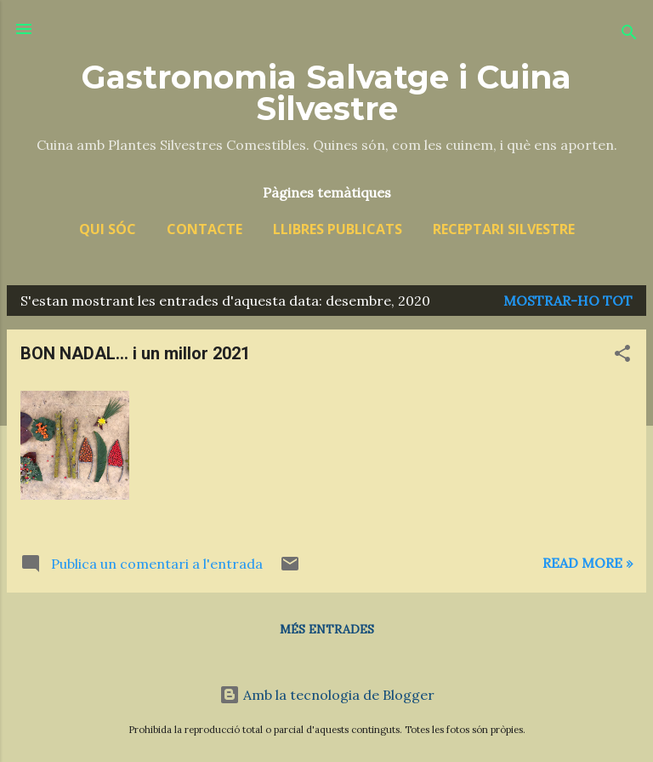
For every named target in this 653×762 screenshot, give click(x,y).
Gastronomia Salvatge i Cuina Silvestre (326, 93)
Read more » (587, 562)
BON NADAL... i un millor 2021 (135, 353)
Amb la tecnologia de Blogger (326, 694)
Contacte (204, 229)
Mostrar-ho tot (568, 300)
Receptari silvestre (504, 229)
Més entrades (327, 629)
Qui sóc (107, 229)
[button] (622, 356)
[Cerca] (629, 34)
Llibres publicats (337, 229)
